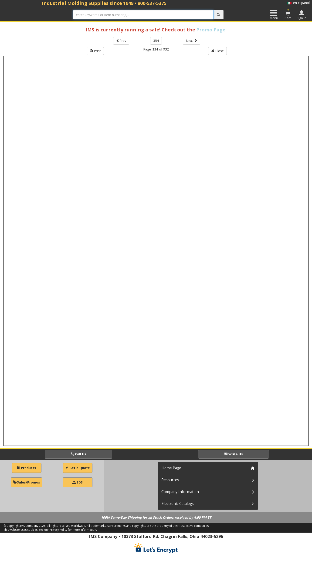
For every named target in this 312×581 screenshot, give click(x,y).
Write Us (233, 454)
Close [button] (217, 51)
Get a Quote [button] (77, 468)
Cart (288, 14)
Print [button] (95, 51)
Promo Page (210, 30)
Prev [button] (121, 40)
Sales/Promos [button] (26, 482)
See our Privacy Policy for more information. (68, 530)
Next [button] (191, 40)
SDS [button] (77, 482)
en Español (298, 2)
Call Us (78, 454)
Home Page (171, 468)
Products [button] (26, 468)
